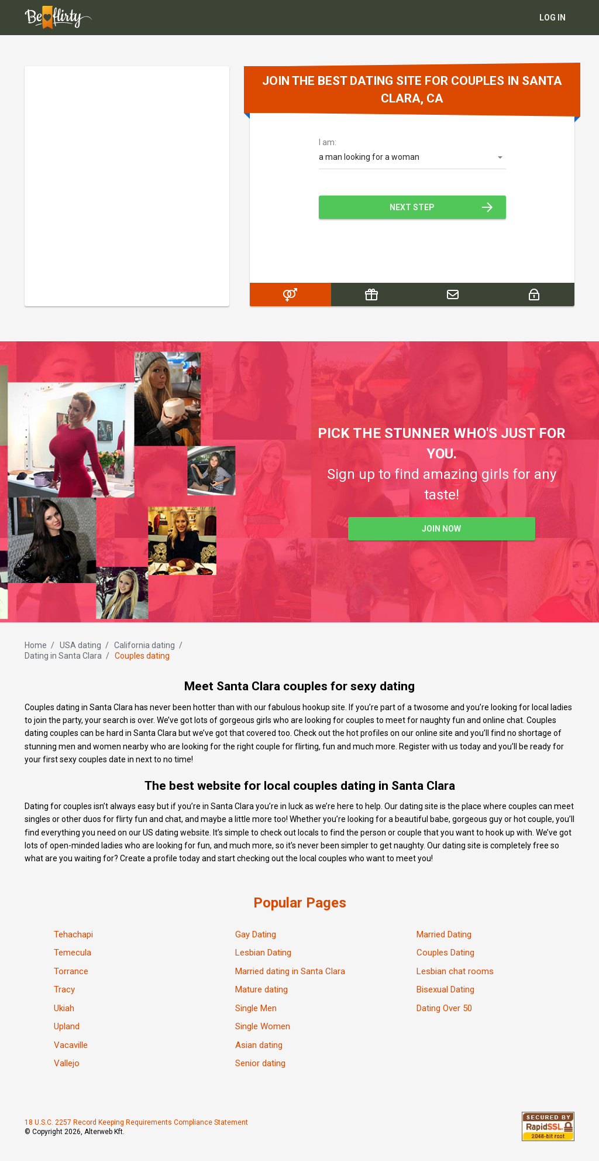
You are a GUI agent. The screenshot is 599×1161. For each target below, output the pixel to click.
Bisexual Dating (445, 989)
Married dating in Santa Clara (290, 971)
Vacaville (71, 1045)
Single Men (256, 1008)
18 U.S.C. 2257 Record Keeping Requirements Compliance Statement (136, 1122)
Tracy (64, 989)
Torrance (71, 971)
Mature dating (261, 989)
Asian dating (259, 1045)
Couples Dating (445, 952)
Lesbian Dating (263, 952)
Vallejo (67, 1063)
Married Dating (443, 934)
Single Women (262, 1026)
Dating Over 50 (444, 1008)
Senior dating (260, 1063)
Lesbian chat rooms (455, 971)
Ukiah (64, 1008)
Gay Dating (255, 934)
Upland (67, 1026)
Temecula (72, 952)
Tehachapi (73, 934)
